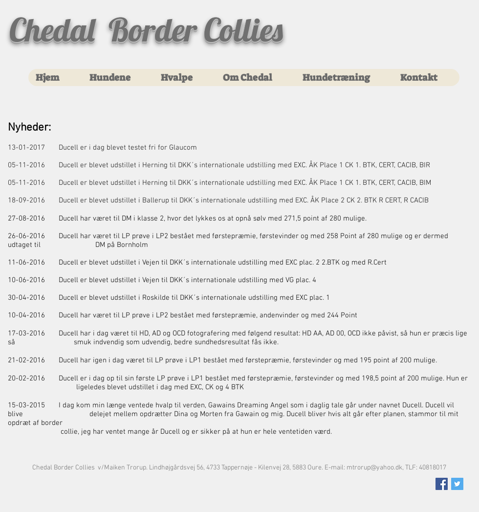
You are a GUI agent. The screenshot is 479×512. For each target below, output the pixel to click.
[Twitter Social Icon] (457, 484)
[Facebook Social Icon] (441, 484)
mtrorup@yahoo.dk (374, 468)
